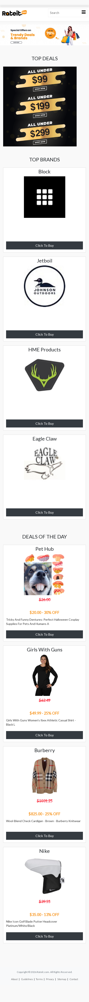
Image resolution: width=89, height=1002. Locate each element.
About (14, 979)
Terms (39, 979)
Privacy (50, 979)
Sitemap (61, 979)
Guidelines (27, 979)
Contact (73, 979)
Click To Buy (44, 245)
